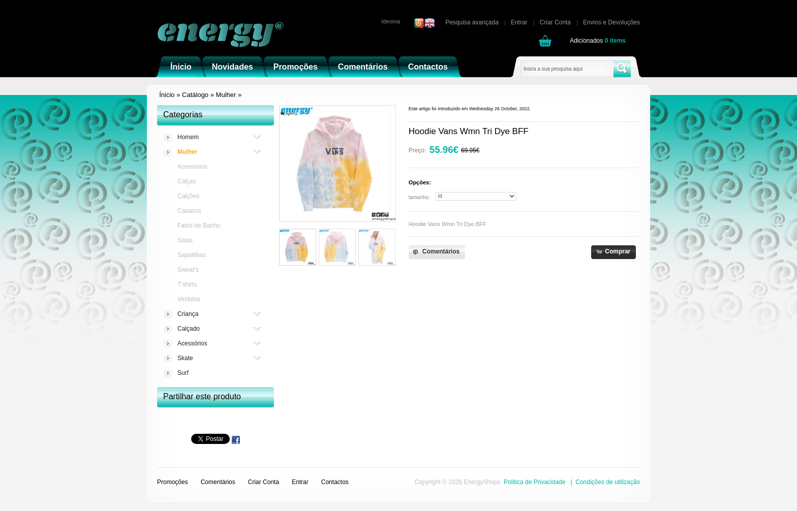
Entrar (519, 22)
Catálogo (195, 95)
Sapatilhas (191, 255)
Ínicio (181, 66)
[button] (437, 252)
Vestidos (188, 299)
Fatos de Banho (199, 225)
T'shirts (187, 284)
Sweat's (188, 269)
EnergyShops (482, 482)
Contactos (428, 66)
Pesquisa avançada (472, 22)
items (615, 40)
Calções (188, 196)
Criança (187, 314)
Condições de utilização (607, 482)
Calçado (188, 329)
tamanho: (419, 197)
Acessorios (192, 166)
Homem (188, 137)
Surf (183, 372)
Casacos (189, 210)
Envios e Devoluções (611, 22)
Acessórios (192, 343)
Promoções (295, 66)
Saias (185, 240)
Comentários (363, 66)
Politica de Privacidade (534, 482)
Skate (185, 358)
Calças (186, 181)
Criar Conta (555, 22)
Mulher (226, 95)
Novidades (232, 66)
